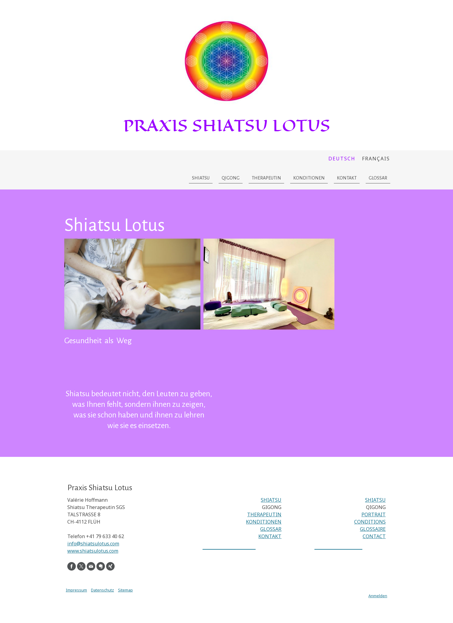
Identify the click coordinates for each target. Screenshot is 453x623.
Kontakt (347, 178)
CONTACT (374, 536)
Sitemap (125, 590)
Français (376, 158)
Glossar (378, 178)
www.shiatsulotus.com (92, 551)
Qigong (231, 178)
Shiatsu (201, 178)
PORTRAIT (373, 514)
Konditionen (309, 178)
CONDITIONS (370, 521)
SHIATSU (271, 500)
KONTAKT (269, 536)
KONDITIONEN (263, 521)
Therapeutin (266, 178)
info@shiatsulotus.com (93, 543)
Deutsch (341, 158)
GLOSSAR (270, 529)
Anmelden (377, 595)
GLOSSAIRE (373, 529)
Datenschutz (102, 590)
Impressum (76, 590)
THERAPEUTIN (264, 514)
